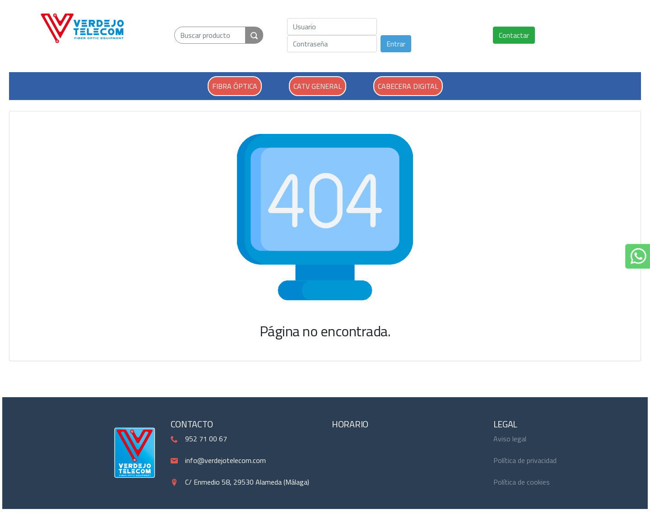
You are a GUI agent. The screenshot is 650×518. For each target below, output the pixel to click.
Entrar (395, 43)
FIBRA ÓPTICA (234, 86)
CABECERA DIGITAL (408, 86)
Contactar (514, 35)
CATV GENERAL (317, 86)
